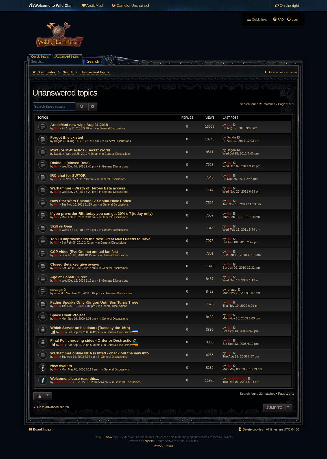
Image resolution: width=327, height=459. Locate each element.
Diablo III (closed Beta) (70, 163)
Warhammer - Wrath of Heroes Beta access (87, 188)
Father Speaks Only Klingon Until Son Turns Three (94, 302)
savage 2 (58, 290)
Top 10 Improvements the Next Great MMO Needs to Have (100, 239)
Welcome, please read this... (74, 378)
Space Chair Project (67, 315)
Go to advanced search (283, 72)
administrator (63, 382)
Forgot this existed (66, 137)
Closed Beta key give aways (74, 264)
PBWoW (107, 437)
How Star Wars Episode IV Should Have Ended (90, 201)
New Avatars (61, 366)
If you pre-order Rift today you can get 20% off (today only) (101, 213)
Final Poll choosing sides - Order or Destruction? (93, 340)
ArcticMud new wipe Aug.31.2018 (79, 125)
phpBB (149, 441)
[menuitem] (92, 5)
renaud (58, 293)
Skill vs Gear (61, 226)
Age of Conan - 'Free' (68, 277)
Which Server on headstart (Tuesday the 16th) (90, 328)
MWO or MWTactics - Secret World (80, 150)
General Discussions (113, 128)
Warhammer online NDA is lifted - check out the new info (99, 353)
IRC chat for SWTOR (68, 175)
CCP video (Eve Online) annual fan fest (84, 252)
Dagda (58, 141)
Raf (56, 128)
